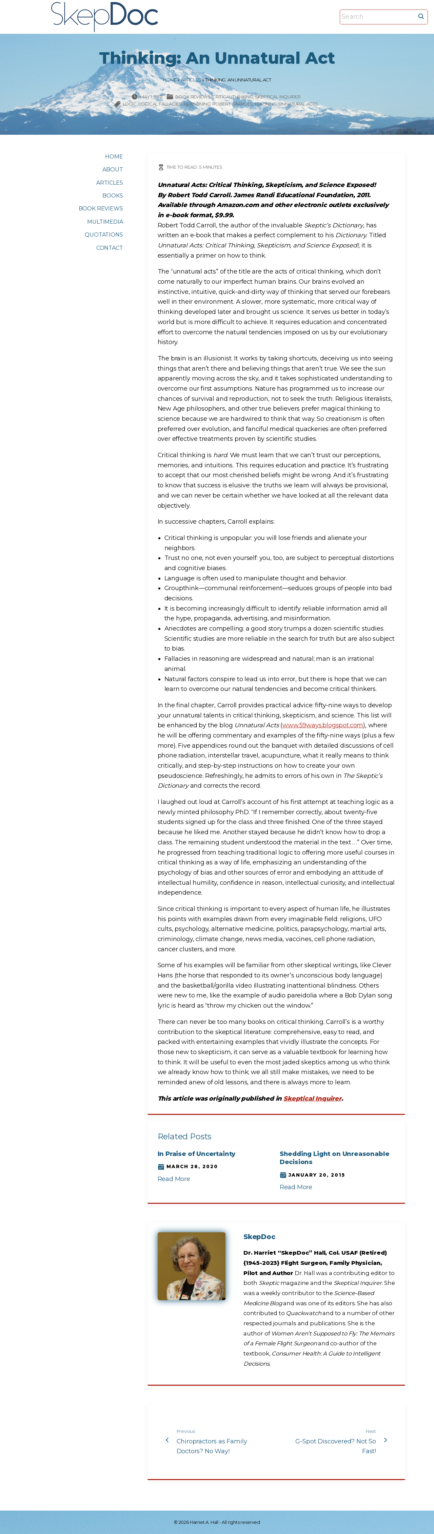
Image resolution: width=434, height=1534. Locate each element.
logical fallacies (160, 104)
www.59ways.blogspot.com (322, 725)
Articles (191, 79)
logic (130, 104)
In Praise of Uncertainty (197, 1154)
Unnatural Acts (298, 104)
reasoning (197, 104)
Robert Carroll (232, 104)
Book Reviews (193, 96)
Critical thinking (232, 96)
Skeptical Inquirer (278, 96)
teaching (265, 104)
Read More (174, 1179)
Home (170, 79)
